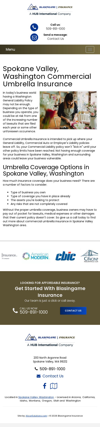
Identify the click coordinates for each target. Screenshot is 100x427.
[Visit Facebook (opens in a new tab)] (44, 386)
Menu (10, 49)
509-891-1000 (55, 29)
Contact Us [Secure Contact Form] (50, 376)
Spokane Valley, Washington (36, 397)
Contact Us (55, 39)
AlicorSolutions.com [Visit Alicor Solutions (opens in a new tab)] (36, 415)
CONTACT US (73, 310)
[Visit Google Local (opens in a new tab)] (53, 386)
